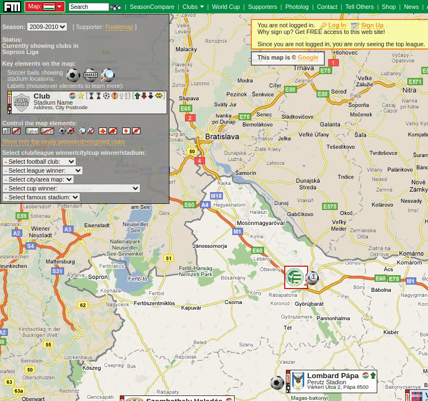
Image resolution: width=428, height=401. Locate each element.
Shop (389, 6)
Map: (35, 6)
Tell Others (360, 6)
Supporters (262, 6)
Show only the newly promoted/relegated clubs (63, 141)
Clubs (190, 6)
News (411, 6)
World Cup (226, 6)
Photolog (297, 6)
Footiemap (119, 26)
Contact (327, 6)
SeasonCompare (152, 6)
